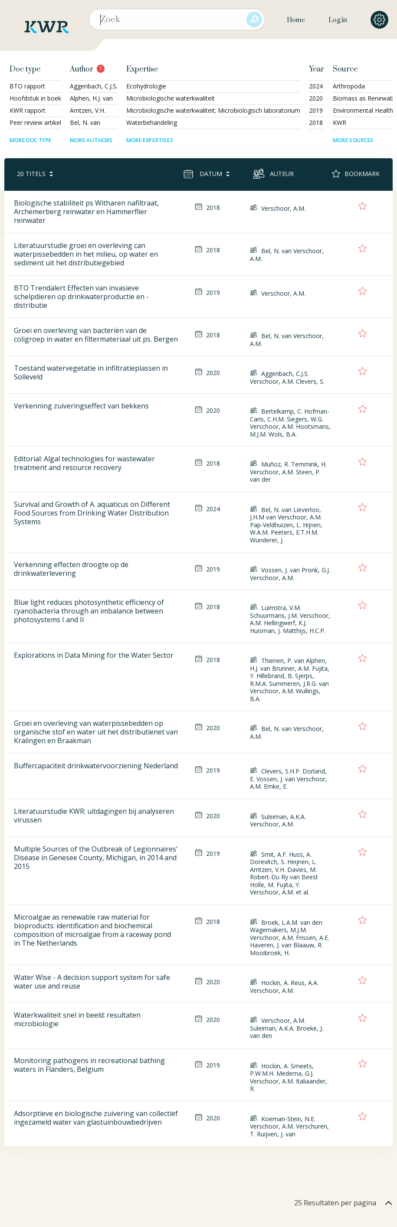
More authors (91, 140)
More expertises (149, 140)
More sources (353, 140)
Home (296, 20)
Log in (337, 20)
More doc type (31, 140)
